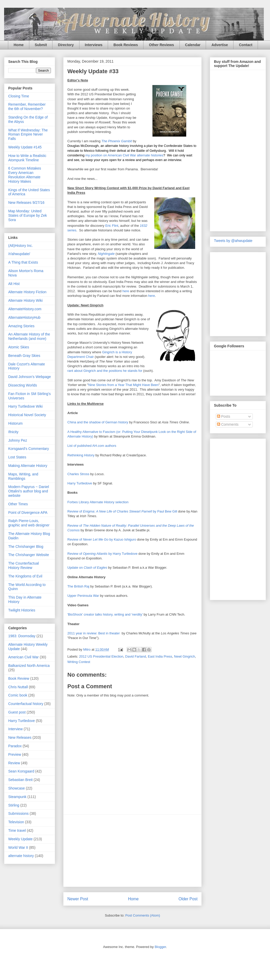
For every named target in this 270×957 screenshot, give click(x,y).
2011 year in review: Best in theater (93, 633)
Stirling (13, 805)
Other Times (18, 504)
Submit (41, 45)
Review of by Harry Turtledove (102, 554)
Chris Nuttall (18, 687)
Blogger (160, 947)
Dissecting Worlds (22, 385)
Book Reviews (125, 45)
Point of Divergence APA (27, 512)
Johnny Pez (17, 440)
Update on (87, 567)
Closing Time (18, 96)
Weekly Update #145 (25, 147)
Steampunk (17, 797)
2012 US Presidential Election (101, 656)
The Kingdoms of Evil (25, 576)
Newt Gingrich (184, 656)
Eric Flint (111, 226)
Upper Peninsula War (83, 596)
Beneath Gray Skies (24, 356)
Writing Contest (78, 662)
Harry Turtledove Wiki (25, 406)
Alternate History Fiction (27, 292)
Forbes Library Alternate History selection (98, 502)
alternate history (21, 856)
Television (16, 822)
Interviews (93, 45)
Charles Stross (78, 474)
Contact (245, 45)
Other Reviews (161, 45)
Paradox (15, 746)
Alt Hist (14, 284)
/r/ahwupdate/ (19, 254)
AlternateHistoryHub (24, 317)
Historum (15, 423)
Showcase (16, 788)
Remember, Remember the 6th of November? (27, 106)
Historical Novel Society (27, 415)
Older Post (187, 899)
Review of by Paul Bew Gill (122, 511)
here (125, 291)
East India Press (160, 656)
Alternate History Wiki (25, 300)
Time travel (17, 830)
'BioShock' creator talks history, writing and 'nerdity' (105, 614)
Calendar (193, 45)
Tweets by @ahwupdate (233, 241)
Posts (223, 416)
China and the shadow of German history (97, 422)
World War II (18, 847)
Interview (15, 729)
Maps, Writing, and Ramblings (23, 476)
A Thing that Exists (23, 262)
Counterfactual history (25, 704)
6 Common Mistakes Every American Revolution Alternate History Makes (24, 174)
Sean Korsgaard (21, 771)
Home (19, 45)
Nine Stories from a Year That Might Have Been (123, 385)
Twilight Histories (21, 610)
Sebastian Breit (20, 780)
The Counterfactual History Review (23, 565)
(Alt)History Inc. (20, 246)
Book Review (18, 678)
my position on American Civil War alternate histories (124, 155)
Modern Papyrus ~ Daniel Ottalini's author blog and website (28, 491)
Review (14, 763)
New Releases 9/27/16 (26, 202)
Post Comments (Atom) (142, 915)
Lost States (17, 457)
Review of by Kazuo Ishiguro (101, 539)
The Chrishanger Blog (25, 546)
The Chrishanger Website (28, 555)
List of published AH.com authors (91, 446)
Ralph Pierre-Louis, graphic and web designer (28, 523)
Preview (14, 754)
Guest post (17, 712)
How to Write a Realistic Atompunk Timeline (27, 158)
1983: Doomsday (21, 636)
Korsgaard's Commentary (28, 449)
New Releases (19, 737)
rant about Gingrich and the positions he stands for (104, 371)
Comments (228, 424)
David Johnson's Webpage (29, 377)
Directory (66, 45)
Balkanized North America (29, 666)
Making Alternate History (27, 466)
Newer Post (77, 899)
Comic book (17, 695)
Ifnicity (13, 432)
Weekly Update (20, 839)
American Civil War (23, 657)
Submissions (18, 813)
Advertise (219, 45)
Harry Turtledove (79, 483)
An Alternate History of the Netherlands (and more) (29, 336)
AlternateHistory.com (24, 309)
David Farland (135, 656)
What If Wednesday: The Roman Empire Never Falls (28, 134)
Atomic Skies (18, 347)
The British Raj (78, 586)
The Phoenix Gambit (116, 141)
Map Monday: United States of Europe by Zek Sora (27, 215)
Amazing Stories (21, 326)
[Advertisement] (132, 850)
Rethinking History (81, 455)
